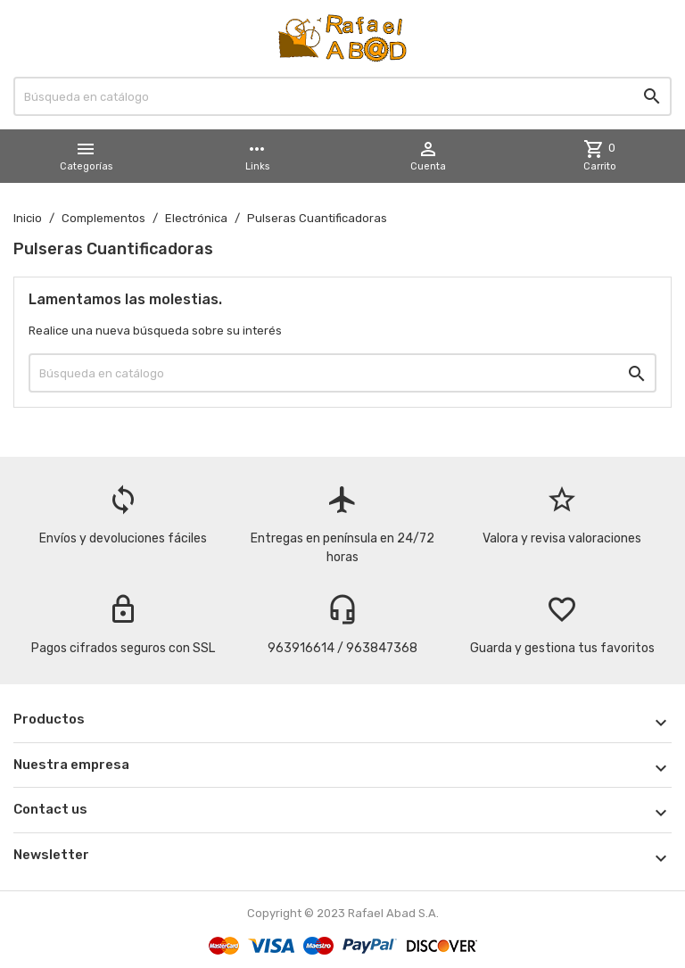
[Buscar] (342, 96)
